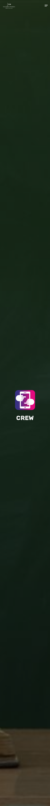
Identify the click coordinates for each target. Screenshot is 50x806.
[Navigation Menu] (46, 5)
